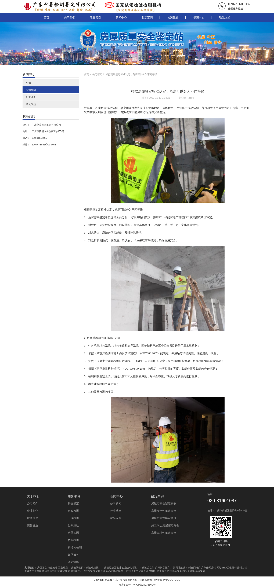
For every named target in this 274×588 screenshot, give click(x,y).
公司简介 (32, 503)
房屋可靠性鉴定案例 (163, 503)
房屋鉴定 (73, 503)
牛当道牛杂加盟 (32, 571)
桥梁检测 (73, 540)
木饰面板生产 (75, 571)
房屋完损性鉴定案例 (163, 532)
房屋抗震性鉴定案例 (163, 518)
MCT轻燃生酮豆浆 (159, 571)
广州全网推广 (193, 567)
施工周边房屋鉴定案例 (165, 525)
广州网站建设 (178, 567)
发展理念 (32, 518)
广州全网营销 (76, 567)
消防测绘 (73, 562)
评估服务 (73, 554)
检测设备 (173, 17)
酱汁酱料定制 (239, 567)
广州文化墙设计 (92, 567)
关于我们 (69, 17)
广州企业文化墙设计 (137, 571)
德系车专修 (176, 571)
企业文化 (32, 510)
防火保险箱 (188, 571)
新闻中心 (121, 17)
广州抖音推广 (162, 567)
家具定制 (62, 571)
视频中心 (198, 17)
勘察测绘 (73, 525)
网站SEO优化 (224, 567)
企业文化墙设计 (130, 567)
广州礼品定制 (147, 567)
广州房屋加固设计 (111, 567)
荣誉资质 (32, 525)
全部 (28, 82)
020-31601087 (239, 4)
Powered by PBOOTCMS (166, 579)
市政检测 (73, 510)
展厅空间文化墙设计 (94, 571)
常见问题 (31, 104)
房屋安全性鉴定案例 (163, 510)
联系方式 (224, 17)
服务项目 (95, 17)
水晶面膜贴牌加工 (115, 571)
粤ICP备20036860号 (144, 584)
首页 (46, 17)
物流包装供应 (49, 571)
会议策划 (200, 571)
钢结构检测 (75, 547)
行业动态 (31, 97)
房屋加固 (73, 532)
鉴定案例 (147, 17)
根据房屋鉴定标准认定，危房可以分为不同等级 (131, 74)
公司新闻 (31, 90)
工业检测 (73, 518)
